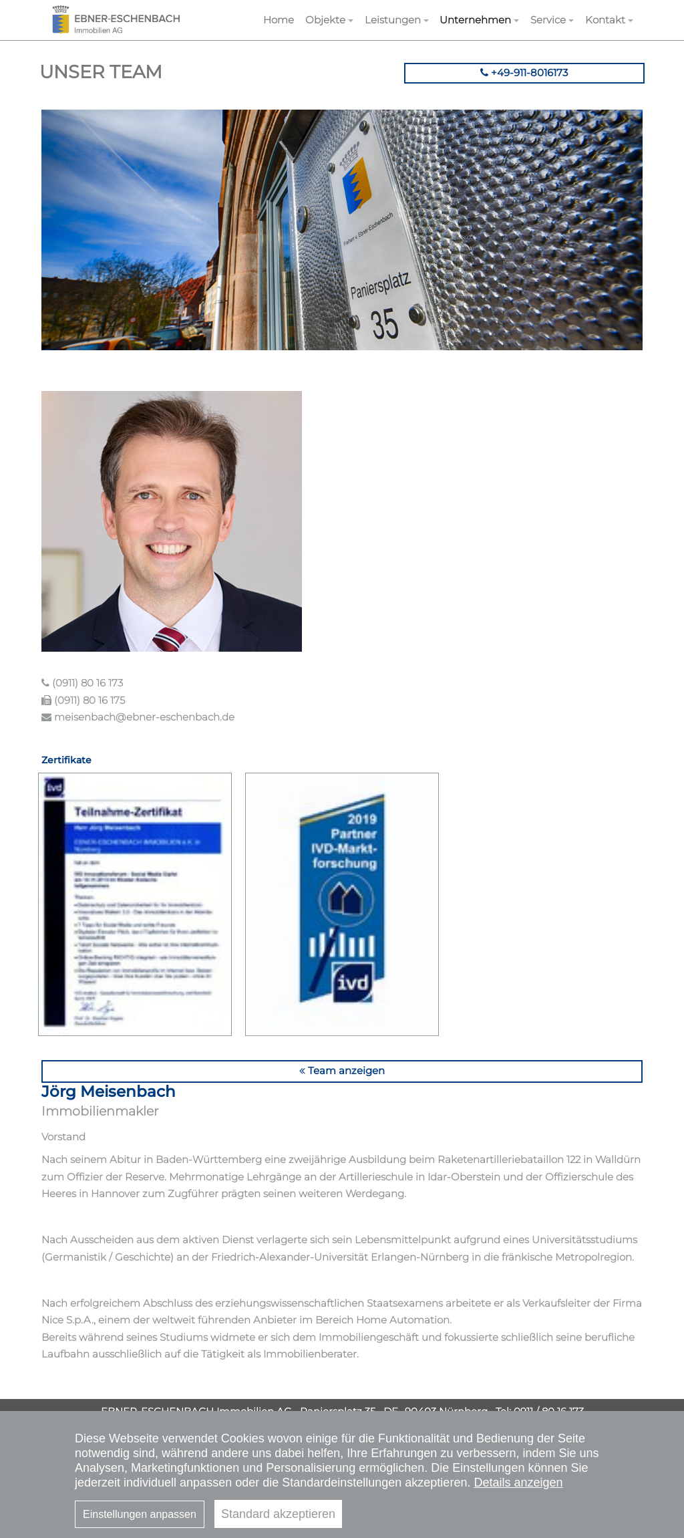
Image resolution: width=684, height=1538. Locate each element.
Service (548, 19)
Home (278, 19)
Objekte (325, 19)
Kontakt (605, 19)
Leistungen (393, 19)
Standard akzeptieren (278, 1514)
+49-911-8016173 (524, 72)
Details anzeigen (518, 1482)
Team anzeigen (342, 1070)
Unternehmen (475, 19)
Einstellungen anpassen (139, 1514)
